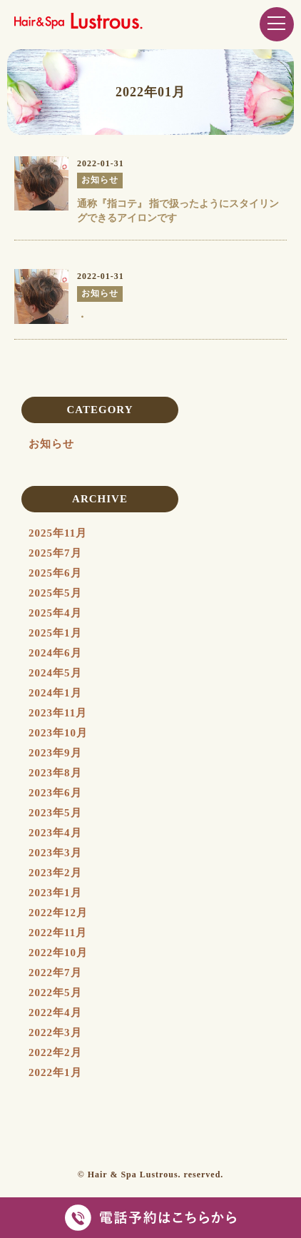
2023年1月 (55, 892)
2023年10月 (58, 733)
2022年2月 (55, 1052)
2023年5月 (55, 812)
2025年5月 (55, 593)
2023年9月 (55, 752)
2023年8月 (55, 772)
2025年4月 (55, 613)
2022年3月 (55, 1032)
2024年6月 (55, 653)
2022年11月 (58, 932)
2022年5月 (55, 992)
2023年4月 (55, 832)
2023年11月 (58, 713)
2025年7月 (55, 553)
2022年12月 (58, 912)
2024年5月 (55, 673)
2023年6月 (55, 792)
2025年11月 (58, 533)
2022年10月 (58, 952)
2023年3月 (55, 852)
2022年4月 (55, 1012)
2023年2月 (55, 872)
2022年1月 (55, 1072)
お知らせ (51, 444)
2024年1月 (55, 693)
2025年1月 (55, 633)
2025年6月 (55, 573)
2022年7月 (55, 972)
